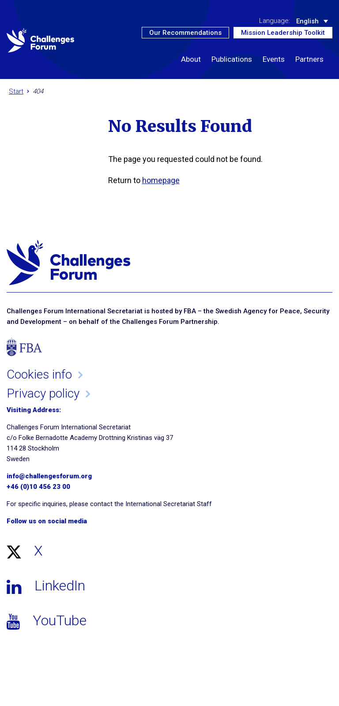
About (191, 59)
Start (16, 91)
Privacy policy (43, 393)
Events (274, 59)
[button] (324, 74)
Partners (309, 59)
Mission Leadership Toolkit (283, 33)
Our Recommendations (185, 33)
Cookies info (39, 374)
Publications (231, 59)
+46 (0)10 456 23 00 (38, 487)
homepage (161, 180)
